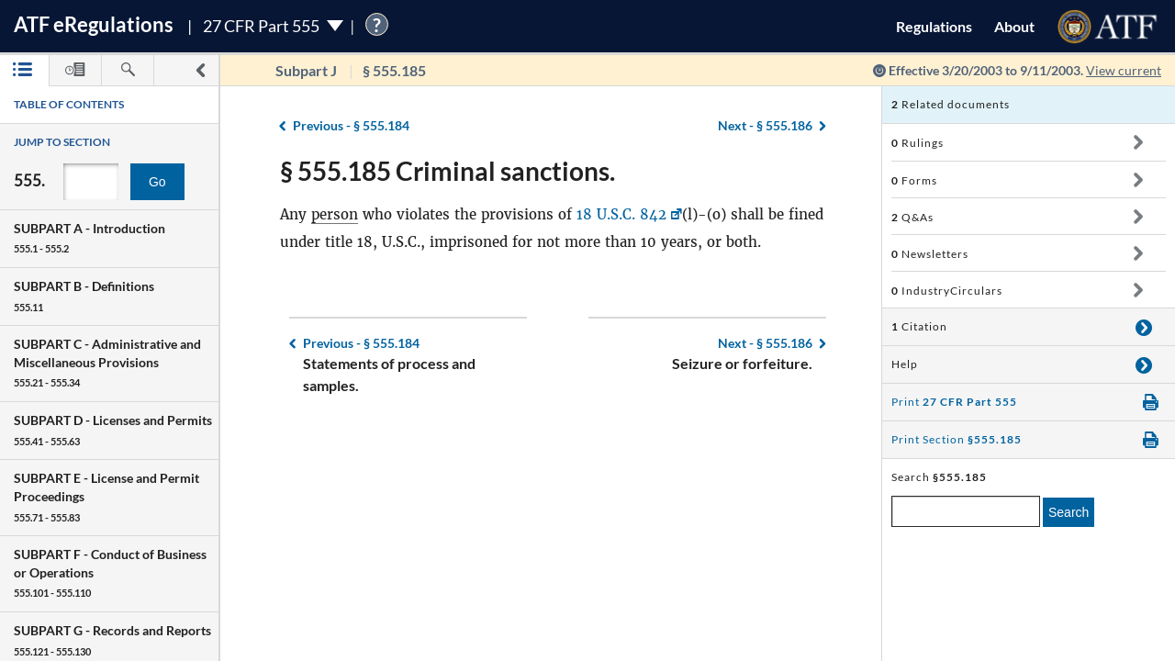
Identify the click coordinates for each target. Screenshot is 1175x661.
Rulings (917, 143)
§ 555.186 (765, 125)
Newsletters (929, 254)
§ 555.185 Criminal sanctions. (447, 170)
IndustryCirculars (946, 290)
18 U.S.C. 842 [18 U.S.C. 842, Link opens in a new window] (621, 214)
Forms (914, 180)
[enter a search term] (965, 511)
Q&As (912, 217)
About (1014, 26)
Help (904, 364)
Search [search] (1068, 512)
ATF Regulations (93, 24)
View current (1123, 70)
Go (157, 181)
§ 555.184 (351, 125)
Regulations (934, 26)
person (334, 214)
